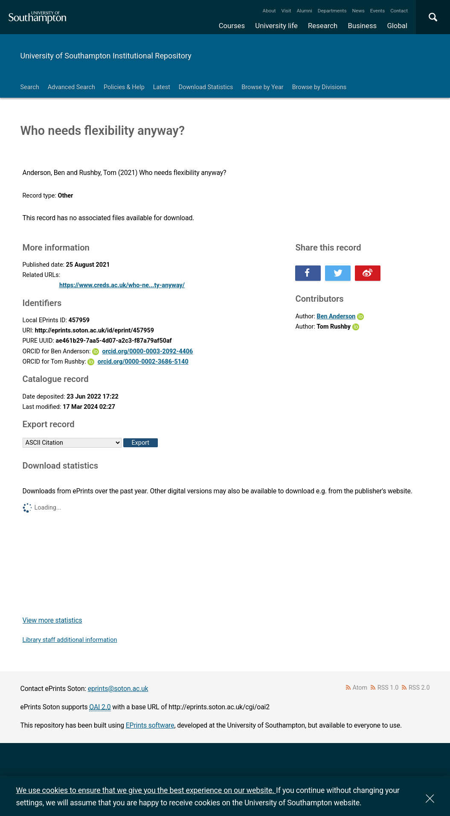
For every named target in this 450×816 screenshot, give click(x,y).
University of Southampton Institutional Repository (106, 55)
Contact (399, 11)
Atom (359, 687)
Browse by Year (262, 87)
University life (276, 25)
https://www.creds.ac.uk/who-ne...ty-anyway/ (122, 285)
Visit (286, 11)
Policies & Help (124, 87)
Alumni (304, 11)
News (358, 11)
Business (362, 25)
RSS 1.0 (388, 687)
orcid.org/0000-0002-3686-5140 (143, 361)
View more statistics (52, 620)
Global (397, 25)
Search (29, 87)
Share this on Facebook (308, 273)
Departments (332, 11)
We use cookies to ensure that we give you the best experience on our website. (146, 790)
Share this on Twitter (338, 273)
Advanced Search (71, 87)
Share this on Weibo (367, 273)
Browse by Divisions (319, 87)
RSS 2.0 (419, 687)
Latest (161, 87)
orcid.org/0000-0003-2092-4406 (147, 351)
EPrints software (150, 725)
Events (377, 11)
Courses (232, 25)
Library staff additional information (70, 640)
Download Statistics (206, 87)
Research (322, 25)
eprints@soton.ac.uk (118, 689)
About (269, 11)
